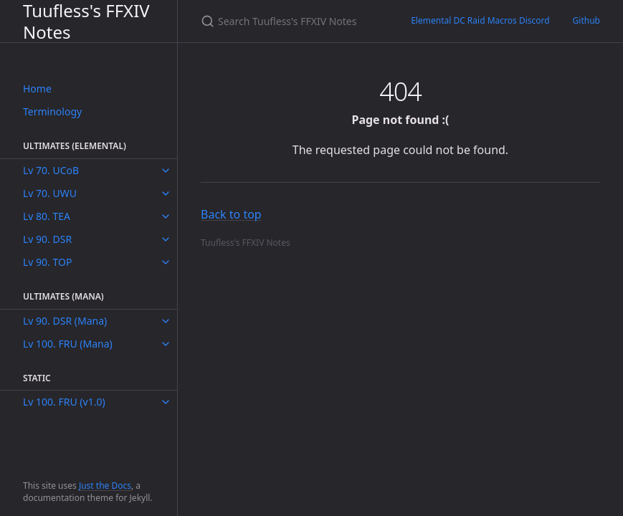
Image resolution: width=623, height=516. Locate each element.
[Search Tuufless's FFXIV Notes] (288, 21)
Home (37, 88)
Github (586, 20)
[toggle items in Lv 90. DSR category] (165, 239)
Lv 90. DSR (47, 239)
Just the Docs (105, 485)
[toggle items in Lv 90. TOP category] (165, 262)
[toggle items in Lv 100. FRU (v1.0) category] (165, 402)
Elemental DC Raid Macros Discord (480, 20)
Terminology (52, 111)
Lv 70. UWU (50, 193)
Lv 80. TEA (46, 216)
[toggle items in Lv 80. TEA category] (165, 216)
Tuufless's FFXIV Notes (86, 21)
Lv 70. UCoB (51, 170)
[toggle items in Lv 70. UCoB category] (165, 170)
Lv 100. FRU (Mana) (68, 343)
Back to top (231, 214)
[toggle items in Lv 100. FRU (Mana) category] (165, 344)
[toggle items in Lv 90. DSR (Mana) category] (165, 321)
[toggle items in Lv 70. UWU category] (165, 193)
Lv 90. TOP (47, 262)
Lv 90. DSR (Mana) (65, 321)
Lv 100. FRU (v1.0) (64, 401)
